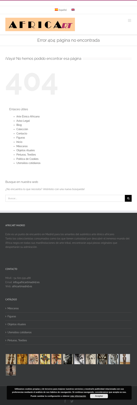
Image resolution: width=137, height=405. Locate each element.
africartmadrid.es (22, 286)
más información (78, 396)
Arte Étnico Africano (28, 116)
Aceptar (99, 396)
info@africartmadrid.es (26, 282)
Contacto (21, 133)
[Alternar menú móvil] (130, 20)
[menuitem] (60, 10)
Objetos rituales (25, 150)
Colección (22, 129)
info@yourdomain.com (84, 4)
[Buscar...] (65, 198)
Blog (19, 124)
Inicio (19, 141)
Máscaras (22, 146)
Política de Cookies (27, 158)
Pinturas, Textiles (26, 154)
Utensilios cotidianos (28, 163)
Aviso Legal (23, 120)
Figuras (20, 137)
